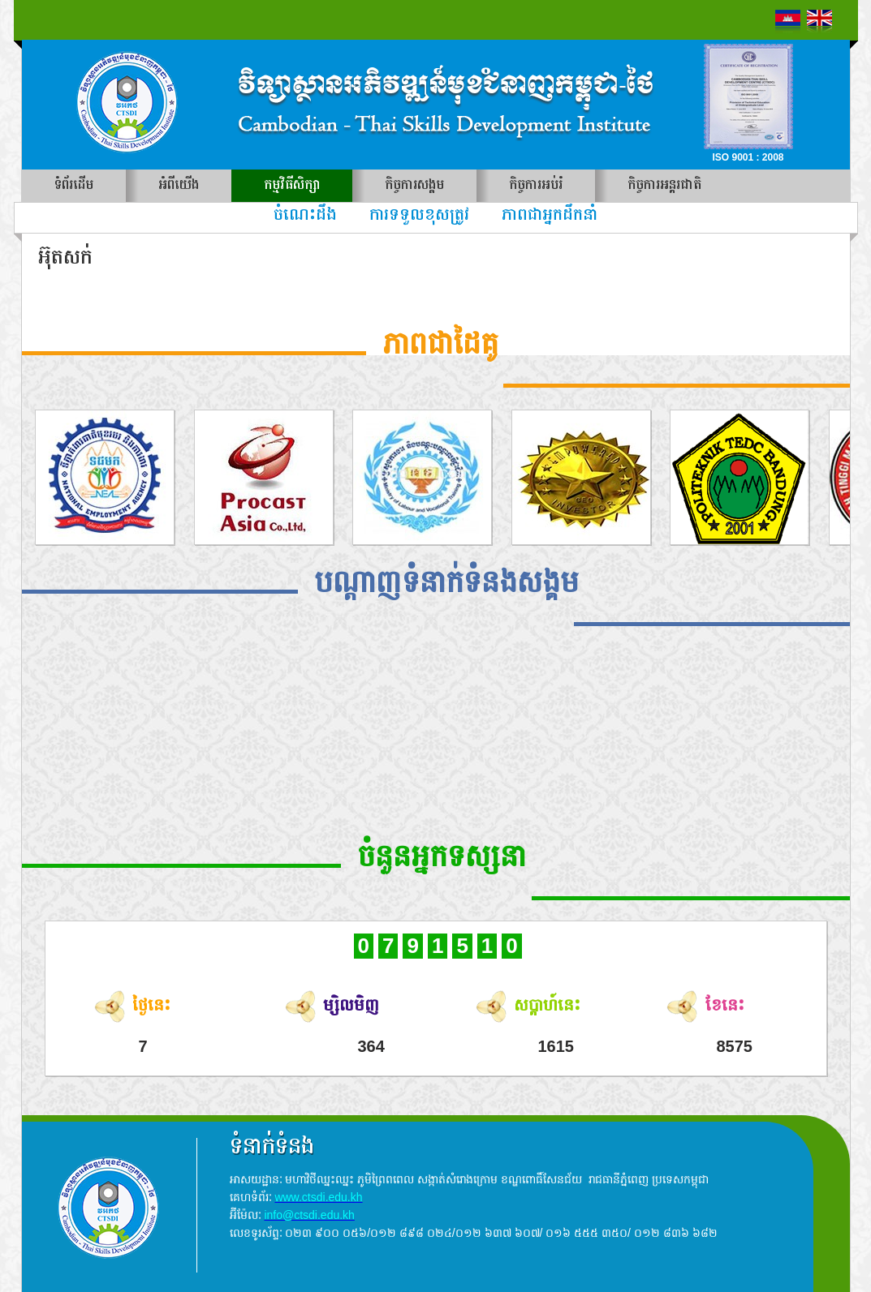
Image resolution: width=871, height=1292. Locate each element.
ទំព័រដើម (73, 185)
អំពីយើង (178, 185)
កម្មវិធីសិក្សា (292, 185)
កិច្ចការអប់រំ (536, 185)
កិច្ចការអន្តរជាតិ (664, 185)
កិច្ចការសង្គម (414, 185)
